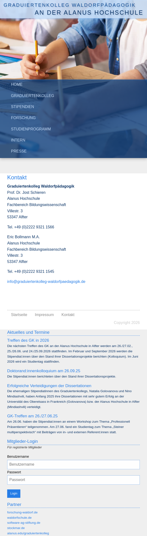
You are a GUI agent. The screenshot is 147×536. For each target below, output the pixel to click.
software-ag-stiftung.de (23, 522)
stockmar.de (16, 528)
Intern (18, 140)
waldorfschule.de (19, 517)
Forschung (23, 118)
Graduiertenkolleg (32, 96)
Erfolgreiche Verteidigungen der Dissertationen (49, 386)
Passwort (14, 472)
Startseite (19, 315)
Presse (19, 151)
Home (17, 84)
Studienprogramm (31, 129)
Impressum (44, 315)
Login (13, 493)
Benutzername (18, 456)
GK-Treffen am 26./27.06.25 (32, 416)
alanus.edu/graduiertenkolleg (28, 533)
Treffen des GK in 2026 (28, 340)
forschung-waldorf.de (22, 512)
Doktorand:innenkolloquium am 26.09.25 (43, 371)
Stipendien (22, 107)
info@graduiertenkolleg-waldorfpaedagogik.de (46, 282)
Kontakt (68, 315)
